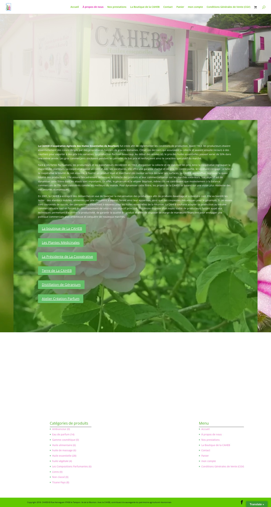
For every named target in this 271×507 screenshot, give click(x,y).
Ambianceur (59, 429)
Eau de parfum (60, 434)
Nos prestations (116, 7)
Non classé (58, 477)
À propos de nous (93, 7)
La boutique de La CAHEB (62, 228)
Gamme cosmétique (63, 439)
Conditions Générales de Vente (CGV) (228, 7)
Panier (180, 7)
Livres (55, 471)
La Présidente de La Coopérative (67, 256)
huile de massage (62, 450)
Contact (168, 7)
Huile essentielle (61, 455)
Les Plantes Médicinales (61, 242)
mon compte (195, 7)
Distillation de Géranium (61, 284)
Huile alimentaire (62, 445)
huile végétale (60, 461)
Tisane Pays (59, 482)
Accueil (75, 7)
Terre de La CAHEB (57, 270)
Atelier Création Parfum (61, 298)
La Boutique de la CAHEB (145, 7)
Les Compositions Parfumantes (70, 466)
